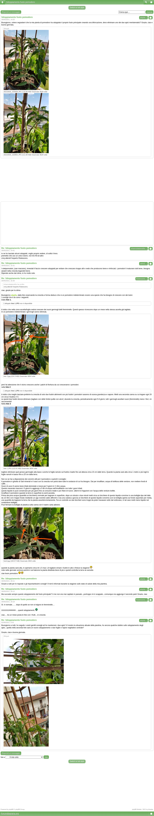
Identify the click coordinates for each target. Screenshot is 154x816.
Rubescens (141, 279)
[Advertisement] (77, 180)
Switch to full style (77, 7)
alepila (143, 18)
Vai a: (3, 757)
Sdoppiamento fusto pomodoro (20, 2)
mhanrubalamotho (139, 249)
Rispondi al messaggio (11, 12)
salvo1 (143, 264)
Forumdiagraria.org (10, 813)
